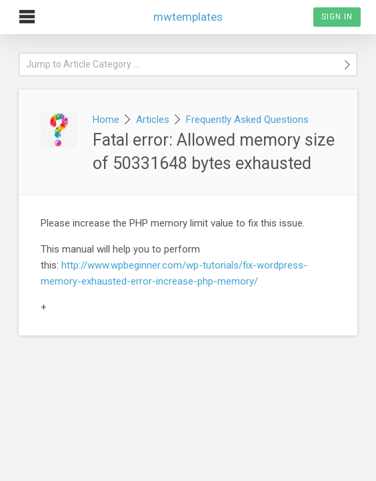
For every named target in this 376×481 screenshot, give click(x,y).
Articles (152, 120)
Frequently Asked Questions (247, 120)
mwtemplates (188, 11)
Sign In (337, 16)
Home (106, 120)
